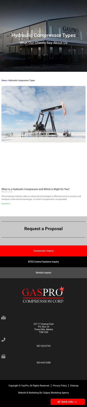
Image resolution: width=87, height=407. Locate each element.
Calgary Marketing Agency (56, 392)
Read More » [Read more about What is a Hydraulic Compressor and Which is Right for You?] (6, 204)
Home (4, 80)
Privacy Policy (60, 385)
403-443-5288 (44, 362)
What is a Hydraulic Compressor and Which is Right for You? (35, 189)
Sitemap (74, 385)
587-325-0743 (44, 346)
